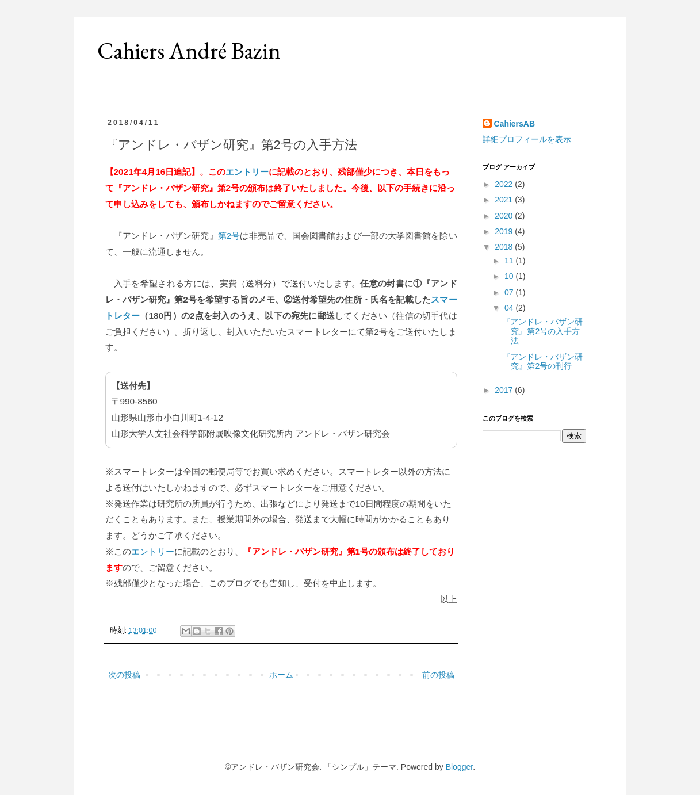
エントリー (247, 172)
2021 (505, 199)
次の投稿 (124, 674)
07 (509, 292)
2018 (505, 246)
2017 (505, 390)
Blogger (459, 766)
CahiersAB (514, 123)
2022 (505, 184)
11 (509, 260)
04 (509, 307)
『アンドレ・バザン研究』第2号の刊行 (542, 361)
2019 (505, 231)
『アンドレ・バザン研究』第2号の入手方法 (542, 331)
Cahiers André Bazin (189, 51)
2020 (505, 215)
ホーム (281, 674)
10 (509, 276)
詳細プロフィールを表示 (527, 139)
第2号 (229, 235)
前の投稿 (438, 674)
